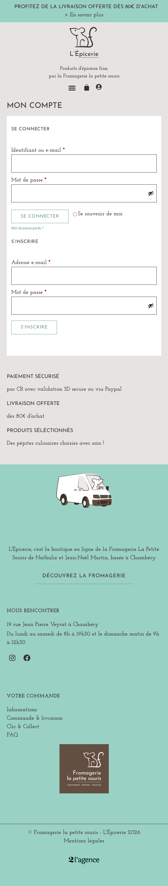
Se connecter (40, 216)
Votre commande (33, 696)
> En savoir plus (84, 15)
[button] (72, 88)
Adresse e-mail (44, 261)
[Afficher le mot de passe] (151, 193)
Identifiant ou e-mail (51, 149)
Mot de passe (42, 179)
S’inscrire (34, 327)
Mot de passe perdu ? (27, 228)
